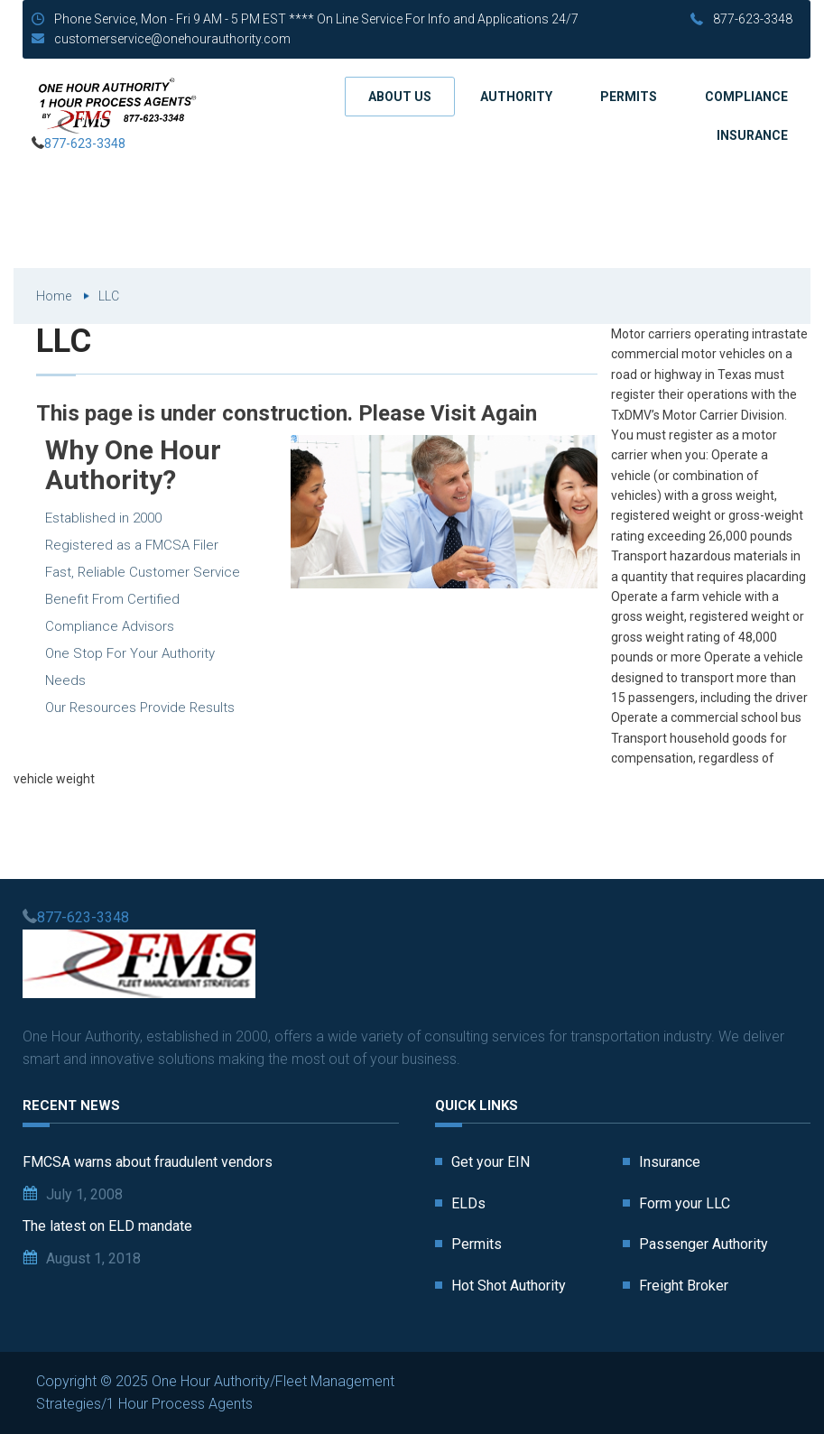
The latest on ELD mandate (107, 1226)
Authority (516, 96)
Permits (628, 96)
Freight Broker (683, 1285)
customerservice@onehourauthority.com (172, 39)
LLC (108, 296)
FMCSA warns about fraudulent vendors (148, 1161)
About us (399, 96)
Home (53, 296)
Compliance (746, 96)
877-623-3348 (752, 19)
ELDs (468, 1203)
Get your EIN (490, 1161)
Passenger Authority (703, 1244)
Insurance (752, 135)
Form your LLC (684, 1203)
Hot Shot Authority (508, 1285)
